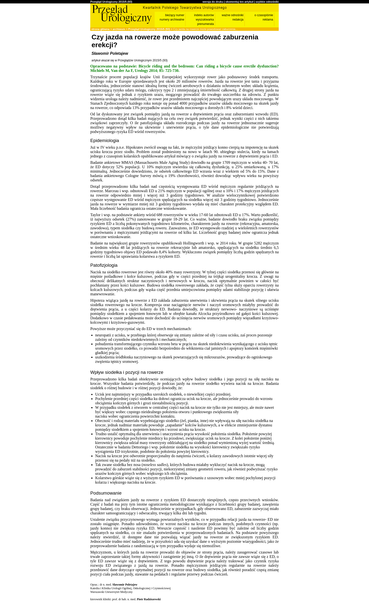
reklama (268, 19)
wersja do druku (213, 1)
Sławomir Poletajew (110, 53)
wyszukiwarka (205, 19)
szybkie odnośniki (267, 1)
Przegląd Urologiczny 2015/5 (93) (111, 1)
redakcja (237, 19)
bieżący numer (174, 15)
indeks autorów (204, 15)
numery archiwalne (172, 19)
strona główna (100, 29)
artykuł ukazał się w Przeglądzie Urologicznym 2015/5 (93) (130, 60)
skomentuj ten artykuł (239, 1)
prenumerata (205, 24)
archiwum (119, 29)
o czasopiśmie (263, 15)
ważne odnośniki (232, 15)
